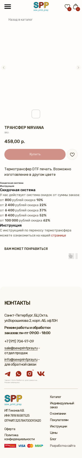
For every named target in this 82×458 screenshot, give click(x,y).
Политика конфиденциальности (19, 437)
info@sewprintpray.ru (20, 359)
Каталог (55, 397)
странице (58, 235)
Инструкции (58, 426)
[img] (41, 6)
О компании (58, 414)
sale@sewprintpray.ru (21, 348)
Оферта (9, 429)
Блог (53, 439)
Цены (53, 433)
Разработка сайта (62, 446)
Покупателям (59, 420)
